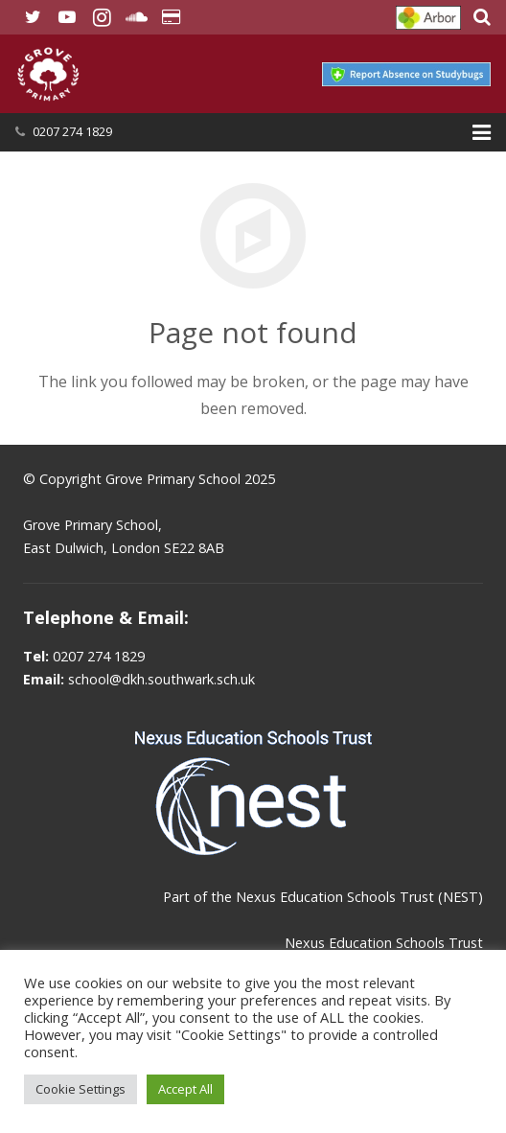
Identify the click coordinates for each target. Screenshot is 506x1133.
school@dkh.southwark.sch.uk (161, 679)
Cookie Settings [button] (80, 1089)
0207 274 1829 (72, 131)
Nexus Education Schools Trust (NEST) (359, 897)
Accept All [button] (185, 1089)
